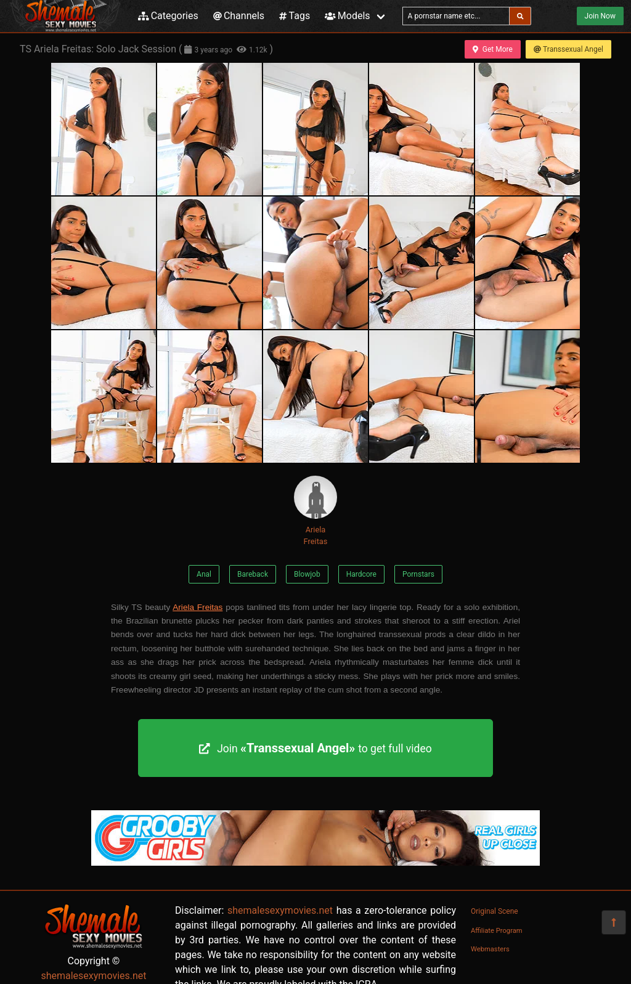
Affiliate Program (497, 931)
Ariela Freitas (315, 511)
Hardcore (361, 574)
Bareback (252, 574)
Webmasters (490, 949)
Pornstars (418, 574)
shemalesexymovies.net (93, 976)
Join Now (600, 16)
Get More (492, 49)
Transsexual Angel (568, 49)
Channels (238, 16)
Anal (204, 574)
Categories (168, 16)
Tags (294, 16)
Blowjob (307, 574)
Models (347, 16)
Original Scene (494, 911)
